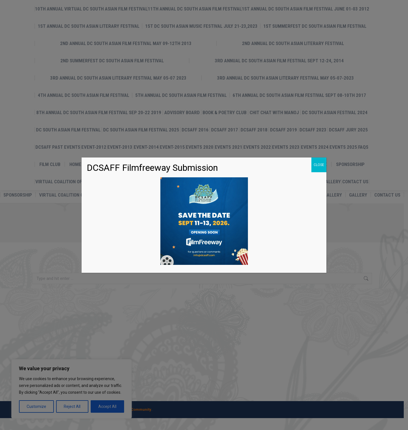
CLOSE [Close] (319, 165)
